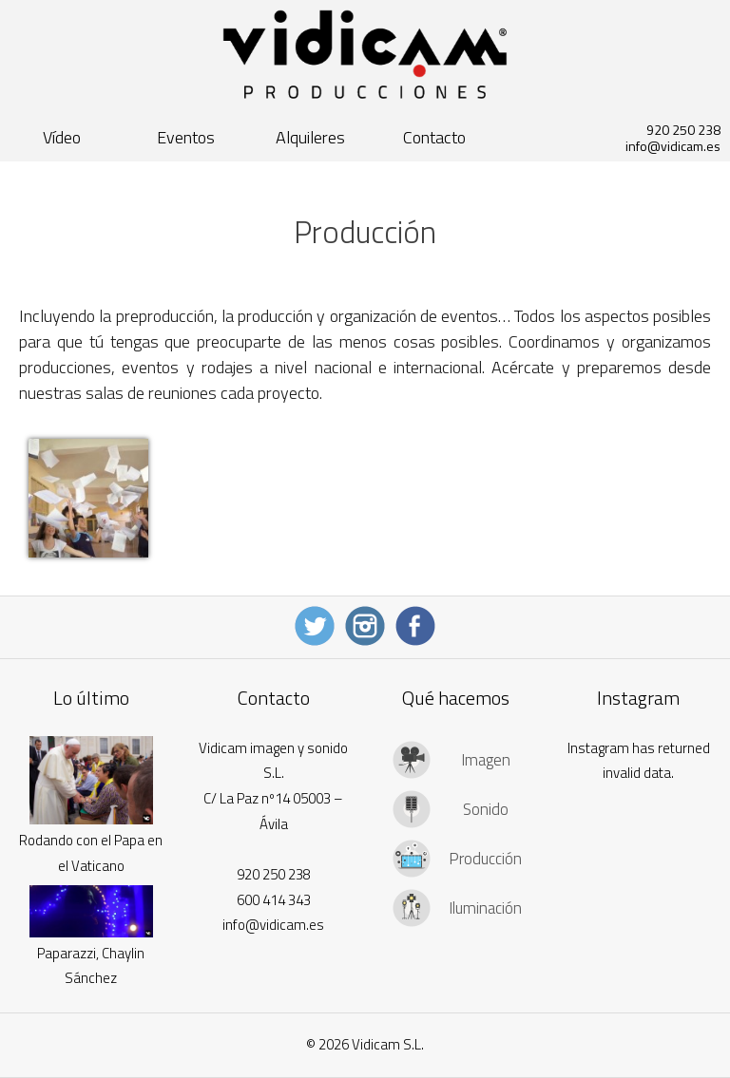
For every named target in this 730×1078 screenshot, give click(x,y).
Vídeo (62, 137)
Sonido (486, 809)
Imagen (485, 759)
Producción (485, 858)
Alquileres (310, 137)
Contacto (434, 137)
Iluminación (485, 908)
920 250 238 (683, 130)
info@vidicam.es (672, 146)
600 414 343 (274, 900)
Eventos (186, 137)
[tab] (455, 760)
